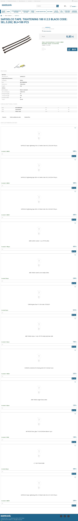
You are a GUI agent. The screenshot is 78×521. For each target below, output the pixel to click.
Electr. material (56, 11)
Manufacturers (22, 1)
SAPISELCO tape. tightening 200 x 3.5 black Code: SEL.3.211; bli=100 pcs (39, 495)
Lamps (8, 11)
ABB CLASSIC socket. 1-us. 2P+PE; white (39, 241)
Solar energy (3, 11)
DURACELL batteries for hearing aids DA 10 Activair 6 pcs (39, 368)
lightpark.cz (12, 5)
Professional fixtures (25, 11)
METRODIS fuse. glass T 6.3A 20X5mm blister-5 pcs (39, 431)
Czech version (37, 1)
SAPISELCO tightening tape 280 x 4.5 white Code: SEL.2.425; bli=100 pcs (39, 177)
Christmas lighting (67, 11)
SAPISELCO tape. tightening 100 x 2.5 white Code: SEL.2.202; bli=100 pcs (39, 145)
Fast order (3, 1)
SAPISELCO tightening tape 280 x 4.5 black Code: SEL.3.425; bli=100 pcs (39, 209)
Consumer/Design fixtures (16, 11)
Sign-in (75, 1)
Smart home (32, 11)
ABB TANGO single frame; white (39, 399)
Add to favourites (47, 31)
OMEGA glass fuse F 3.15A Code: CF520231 (39, 304)
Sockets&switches (41, 11)
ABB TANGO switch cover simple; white (39, 272)
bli (45, 49)
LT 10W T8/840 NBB (39, 463)
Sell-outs (61, 11)
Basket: (74, 6)
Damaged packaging (74, 11)
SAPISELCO (47, 27)
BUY (75, 156)
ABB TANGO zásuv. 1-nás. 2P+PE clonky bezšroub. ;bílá (39, 336)
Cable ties (17, 15)
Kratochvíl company (12, 1)
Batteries (49, 11)
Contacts (30, 1)
